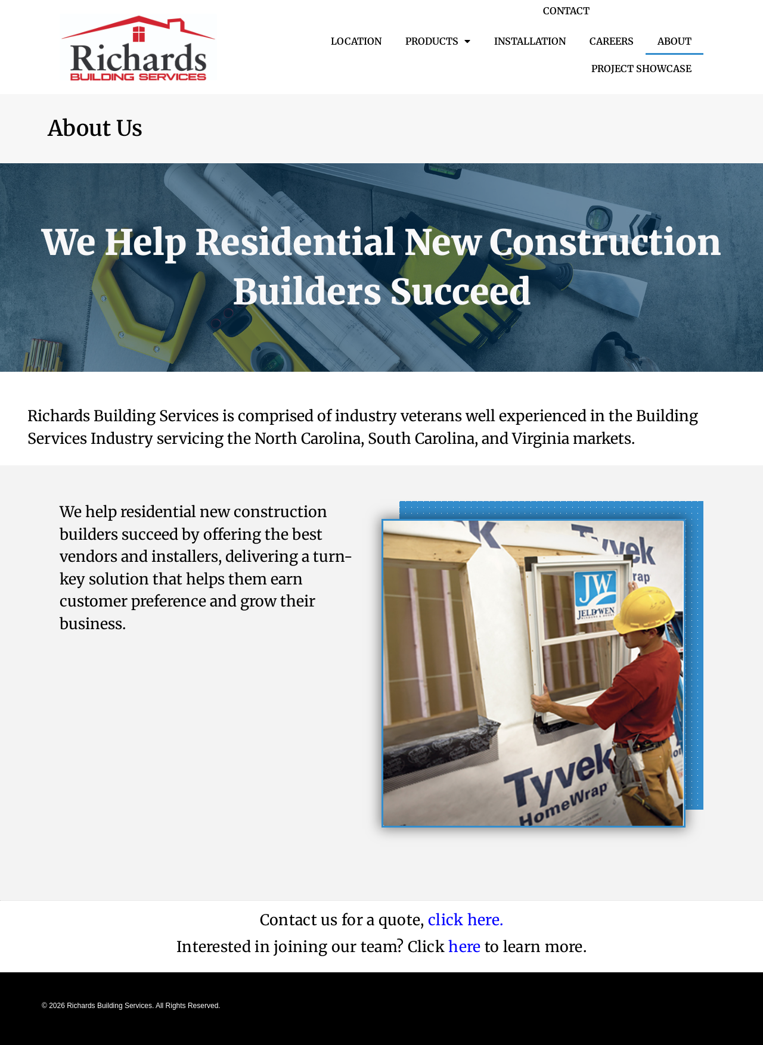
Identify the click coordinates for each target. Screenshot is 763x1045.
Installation (530, 41)
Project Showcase (641, 68)
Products (437, 41)
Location (356, 41)
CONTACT (566, 11)
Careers (612, 41)
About (674, 41)
